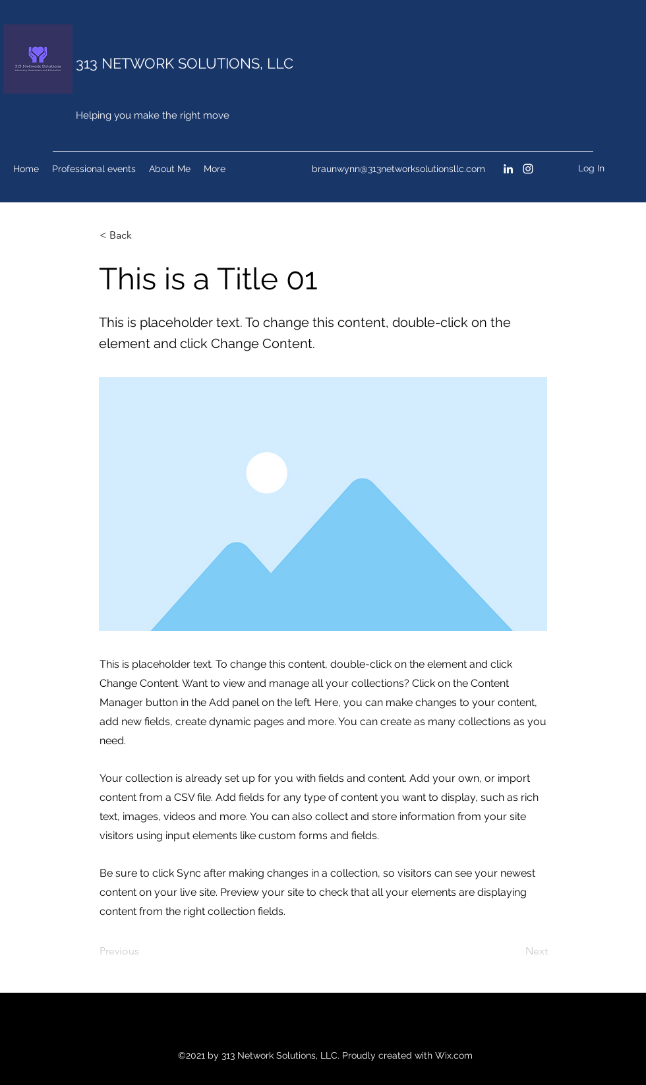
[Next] (515, 952)
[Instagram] (528, 168)
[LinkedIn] (508, 168)
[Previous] (143, 952)
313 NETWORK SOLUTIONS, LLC (184, 63)
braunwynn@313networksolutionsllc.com (398, 168)
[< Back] (143, 235)
